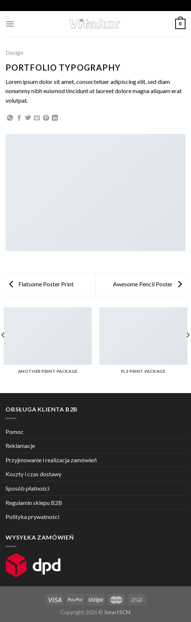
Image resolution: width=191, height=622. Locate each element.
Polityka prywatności (32, 516)
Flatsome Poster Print (41, 283)
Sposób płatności (27, 488)
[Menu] (10, 24)
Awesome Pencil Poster (147, 283)
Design (14, 52)
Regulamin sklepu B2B (34, 502)
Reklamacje (20, 445)
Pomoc (15, 431)
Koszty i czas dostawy (33, 473)
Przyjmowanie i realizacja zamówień (51, 459)
